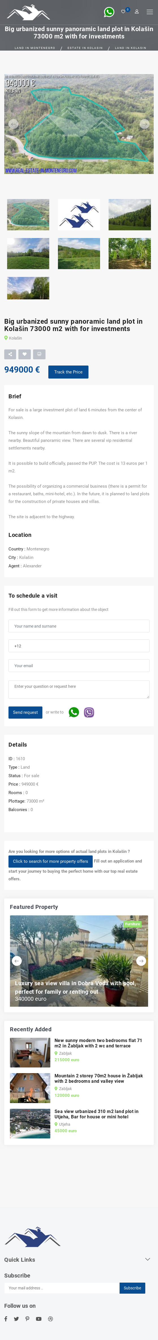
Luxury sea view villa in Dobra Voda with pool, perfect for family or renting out (75, 987)
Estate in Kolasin (85, 47)
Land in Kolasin (130, 47)
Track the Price (68, 372)
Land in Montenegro (35, 47)
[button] (15, 124)
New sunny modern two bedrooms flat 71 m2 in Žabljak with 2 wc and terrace (98, 1043)
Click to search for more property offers (50, 861)
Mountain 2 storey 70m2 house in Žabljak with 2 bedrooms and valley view (99, 1078)
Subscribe (132, 1288)
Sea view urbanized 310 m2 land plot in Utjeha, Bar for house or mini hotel (96, 1114)
